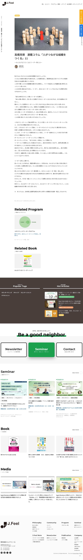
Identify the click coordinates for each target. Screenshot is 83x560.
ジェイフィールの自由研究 (38, 539)
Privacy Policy (76, 553)
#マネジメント (6, 295)
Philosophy (37, 522)
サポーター (76, 539)
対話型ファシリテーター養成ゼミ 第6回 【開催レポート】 (69, 293)
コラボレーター (50, 528)
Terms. (80, 553)
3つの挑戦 (34, 530)
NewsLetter (51, 535)
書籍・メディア (62, 4)
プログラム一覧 (65, 524)
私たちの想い (35, 524)
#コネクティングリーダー (29, 200)
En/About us (77, 550)
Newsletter (13, 350)
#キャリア (16, 292)
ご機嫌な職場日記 (36, 541)
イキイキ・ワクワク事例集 (38, 537)
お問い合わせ (77, 546)
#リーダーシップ (18, 200)
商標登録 (76, 544)
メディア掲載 (64, 539)
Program (65, 522)
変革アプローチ (35, 528)
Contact (69, 350)
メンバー (49, 524)
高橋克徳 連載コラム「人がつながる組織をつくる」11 (1, 40)
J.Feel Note (1, 23)
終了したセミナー (78, 526)
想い (43, 4)
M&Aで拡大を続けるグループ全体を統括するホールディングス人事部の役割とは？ (70, 303)
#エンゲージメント (26, 292)
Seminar (41, 350)
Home (1, 17)
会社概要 (69, 4)
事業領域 (34, 526)
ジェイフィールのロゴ (78, 542)
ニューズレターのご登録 (52, 539)
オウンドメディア (77, 4)
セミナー (47, 4)
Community (51, 522)
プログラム (54, 4)
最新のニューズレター (51, 537)
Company (78, 535)
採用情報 (76, 548)
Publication (66, 535)
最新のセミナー (77, 524)
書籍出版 (63, 537)
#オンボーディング (7, 292)
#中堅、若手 (26, 239)
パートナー (49, 526)
